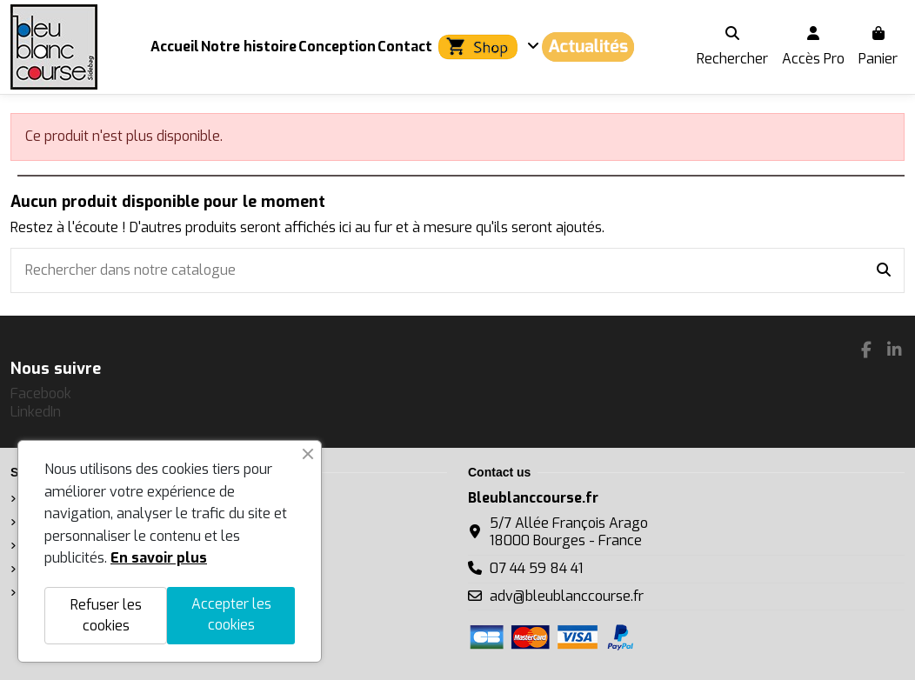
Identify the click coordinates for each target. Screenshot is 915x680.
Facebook (40, 393)
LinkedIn (35, 412)
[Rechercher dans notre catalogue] (884, 270)
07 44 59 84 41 (536, 568)
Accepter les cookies (231, 614)
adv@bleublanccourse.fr (567, 596)
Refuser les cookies (106, 615)
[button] (486, 47)
